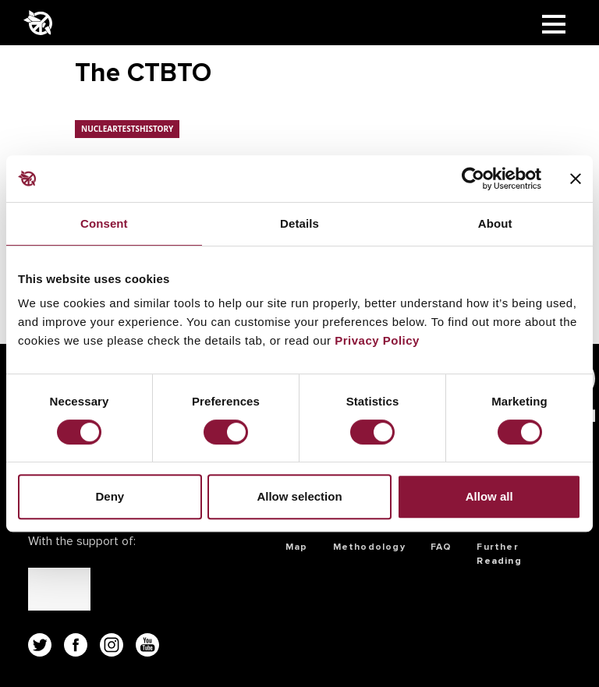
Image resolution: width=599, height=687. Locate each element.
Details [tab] (299, 223)
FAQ (441, 547)
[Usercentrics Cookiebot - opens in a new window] (473, 178)
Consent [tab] (104, 223)
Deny (109, 496)
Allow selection (299, 496)
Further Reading (499, 554)
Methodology (369, 547)
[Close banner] (575, 178)
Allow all (489, 496)
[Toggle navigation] (554, 22)
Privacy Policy (377, 340)
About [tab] (495, 223)
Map (296, 547)
